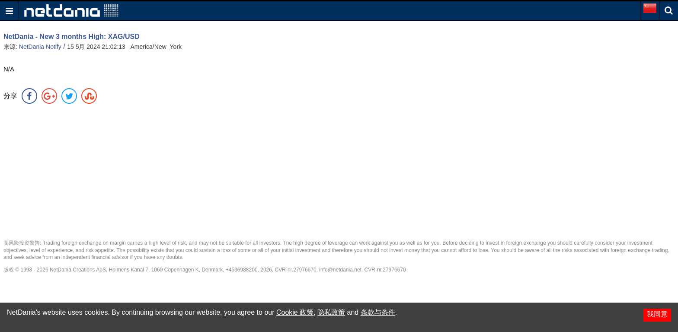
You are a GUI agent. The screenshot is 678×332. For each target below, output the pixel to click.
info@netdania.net (340, 270)
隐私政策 (331, 312)
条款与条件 (378, 312)
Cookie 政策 (294, 312)
